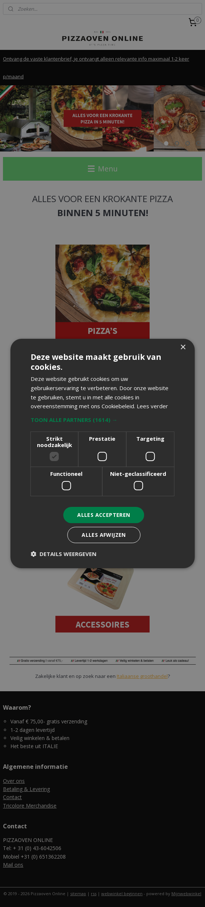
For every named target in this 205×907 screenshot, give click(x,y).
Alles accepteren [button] (103, 514)
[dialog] (102, 453)
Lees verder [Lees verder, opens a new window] (152, 406)
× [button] (182, 347)
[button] (103, 419)
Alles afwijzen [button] (104, 534)
